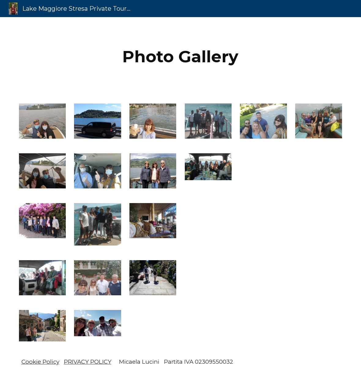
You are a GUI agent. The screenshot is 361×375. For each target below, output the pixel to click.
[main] (180, 57)
